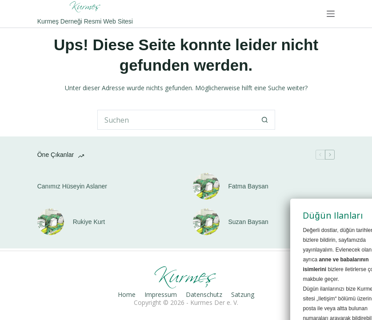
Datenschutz (204, 295)
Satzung (242, 295)
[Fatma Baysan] (206, 186)
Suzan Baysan (248, 221)
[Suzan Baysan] (206, 221)
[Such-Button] (265, 120)
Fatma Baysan (248, 186)
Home (127, 295)
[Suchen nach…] (176, 120)
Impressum (160, 295)
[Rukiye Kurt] (50, 221)
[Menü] (331, 14)
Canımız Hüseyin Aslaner (72, 186)
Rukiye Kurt (89, 221)
